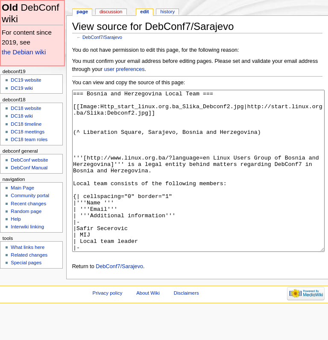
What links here (27, 247)
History (168, 11)
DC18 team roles (29, 139)
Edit (144, 11)
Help (16, 219)
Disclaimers (186, 325)
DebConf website (29, 160)
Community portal (30, 195)
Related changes (29, 254)
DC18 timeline (26, 124)
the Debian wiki (24, 52)
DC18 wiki (22, 115)
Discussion (111, 11)
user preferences (124, 69)
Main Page (22, 187)
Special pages (26, 262)
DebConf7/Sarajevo (102, 37)
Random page (26, 211)
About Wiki (148, 325)
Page (82, 11)
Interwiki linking (27, 226)
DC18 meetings (27, 131)
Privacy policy (108, 325)
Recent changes (28, 203)
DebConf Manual (29, 167)
